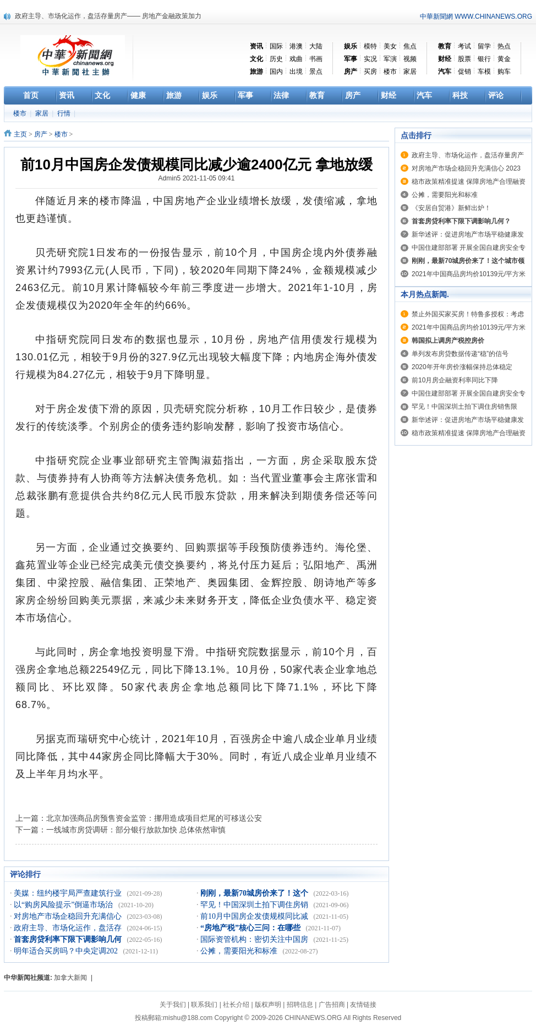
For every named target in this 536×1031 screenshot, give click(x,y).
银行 (484, 59)
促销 (464, 71)
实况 (370, 59)
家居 (410, 71)
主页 (20, 134)
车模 (484, 71)
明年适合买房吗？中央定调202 (67, 951)
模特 (370, 46)
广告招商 (332, 1004)
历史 (276, 59)
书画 (315, 59)
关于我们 (173, 1004)
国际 (276, 46)
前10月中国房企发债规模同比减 (255, 916)
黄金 (504, 59)
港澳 (296, 46)
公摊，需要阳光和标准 (240, 951)
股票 (464, 59)
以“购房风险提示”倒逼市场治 (64, 905)
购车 (504, 71)
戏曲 (296, 59)
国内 (276, 71)
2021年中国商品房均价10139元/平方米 (469, 274)
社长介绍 (236, 1004)
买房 (370, 71)
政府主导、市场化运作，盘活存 (69, 928)
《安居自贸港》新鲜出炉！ (451, 208)
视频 (410, 59)
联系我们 (204, 1004)
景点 (315, 71)
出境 (296, 71)
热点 (504, 46)
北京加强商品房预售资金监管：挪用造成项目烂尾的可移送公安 (154, 818)
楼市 (390, 71)
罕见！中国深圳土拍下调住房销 (255, 905)
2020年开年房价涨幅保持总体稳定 (462, 367)
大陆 (315, 46)
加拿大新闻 (70, 977)
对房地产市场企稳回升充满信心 (69, 916)
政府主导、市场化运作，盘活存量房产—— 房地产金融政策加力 (108, 16)
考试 (464, 46)
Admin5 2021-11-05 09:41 (196, 178)
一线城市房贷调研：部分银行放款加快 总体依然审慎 (136, 829)
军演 (390, 59)
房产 (40, 134)
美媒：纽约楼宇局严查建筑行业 (69, 893)
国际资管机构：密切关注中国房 (255, 939)
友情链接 (363, 1004)
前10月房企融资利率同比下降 (455, 380)
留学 (484, 46)
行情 (64, 113)
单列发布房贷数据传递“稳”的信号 (460, 354)
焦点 (410, 46)
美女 (390, 46)
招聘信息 (300, 1004)
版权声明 (268, 1004)
